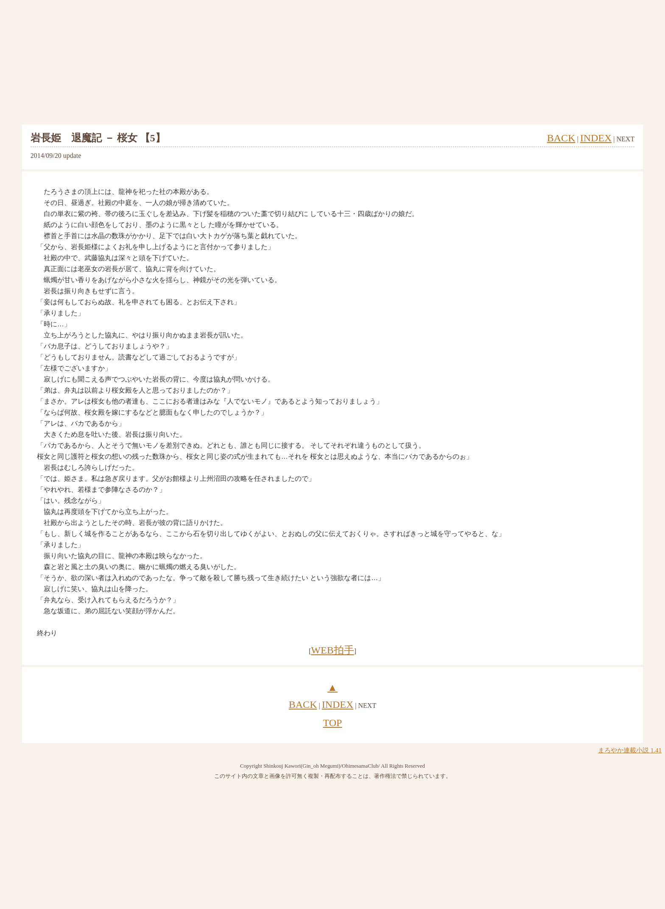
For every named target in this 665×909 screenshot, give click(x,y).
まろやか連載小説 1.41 (630, 750)
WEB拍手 (332, 650)
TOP (332, 722)
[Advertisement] (332, 62)
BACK (561, 137)
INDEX (596, 137)
